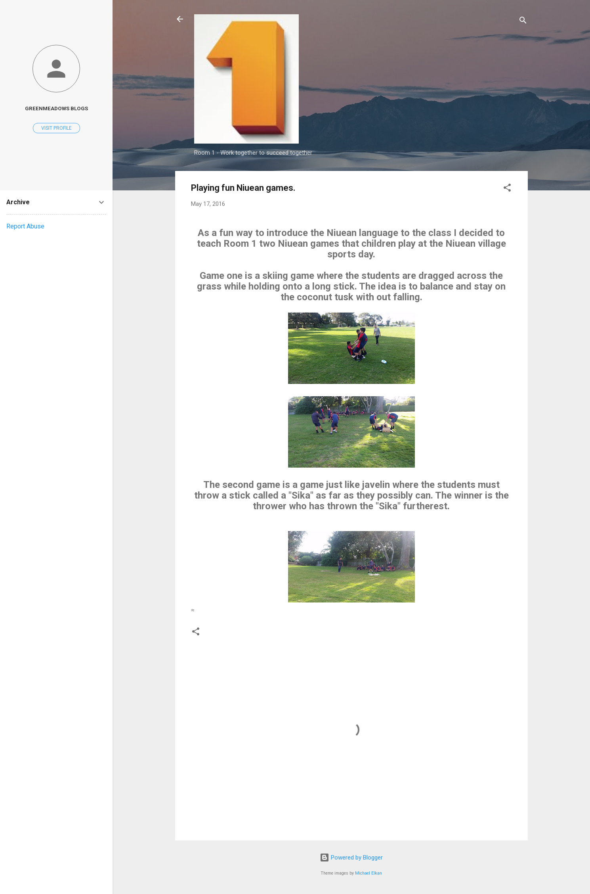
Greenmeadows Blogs (56, 108)
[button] (507, 189)
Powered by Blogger (351, 857)
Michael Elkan (368, 873)
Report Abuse (25, 226)
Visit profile (56, 128)
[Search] (523, 22)
